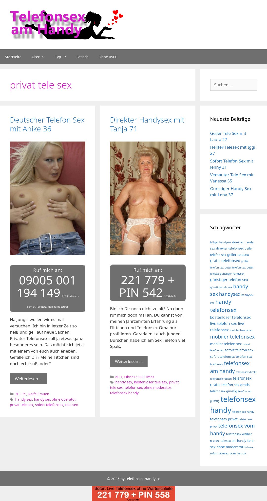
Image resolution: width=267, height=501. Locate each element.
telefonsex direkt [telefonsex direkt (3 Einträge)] (246, 372)
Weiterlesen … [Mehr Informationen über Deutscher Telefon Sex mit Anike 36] (28, 378)
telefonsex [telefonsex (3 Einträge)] (216, 364)
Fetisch (82, 56)
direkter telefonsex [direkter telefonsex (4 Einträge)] (230, 248)
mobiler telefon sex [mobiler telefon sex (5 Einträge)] (226, 343)
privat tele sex (21, 404)
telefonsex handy (124, 393)
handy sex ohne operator (55, 399)
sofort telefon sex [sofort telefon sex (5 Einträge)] (239, 350)
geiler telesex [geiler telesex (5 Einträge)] (238, 254)
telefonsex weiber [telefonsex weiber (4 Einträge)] (239, 434)
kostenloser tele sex (150, 382)
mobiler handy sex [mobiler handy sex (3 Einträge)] (241, 330)
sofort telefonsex (49, 404)
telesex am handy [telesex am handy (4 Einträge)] (233, 441)
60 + (118, 377)
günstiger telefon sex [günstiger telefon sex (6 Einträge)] (229, 279)
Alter (40, 56)
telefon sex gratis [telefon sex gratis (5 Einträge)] (235, 384)
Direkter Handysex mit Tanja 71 (147, 124)
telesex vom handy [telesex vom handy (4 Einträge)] (232, 453)
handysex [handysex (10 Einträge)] (229, 294)
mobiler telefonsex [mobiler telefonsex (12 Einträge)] (232, 336)
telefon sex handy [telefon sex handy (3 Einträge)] (243, 411)
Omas (149, 377)
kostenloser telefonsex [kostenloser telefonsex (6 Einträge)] (230, 317)
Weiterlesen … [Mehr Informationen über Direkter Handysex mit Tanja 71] (129, 361)
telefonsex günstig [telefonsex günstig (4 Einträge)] (223, 391)
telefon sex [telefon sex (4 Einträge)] (244, 357)
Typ (63, 56)
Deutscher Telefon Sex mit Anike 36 (47, 124)
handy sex (23, 399)
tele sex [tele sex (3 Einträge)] (215, 441)
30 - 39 (20, 394)
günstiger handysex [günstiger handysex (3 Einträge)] (232, 273)
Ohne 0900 (107, 56)
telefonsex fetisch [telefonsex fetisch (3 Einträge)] (221, 378)
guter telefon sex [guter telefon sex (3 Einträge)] (235, 267)
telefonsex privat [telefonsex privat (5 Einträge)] (224, 419)
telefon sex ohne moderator (148, 387)
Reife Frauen (38, 394)
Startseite (13, 56)
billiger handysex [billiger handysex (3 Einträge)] (220, 242)
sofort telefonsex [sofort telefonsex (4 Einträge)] (222, 357)
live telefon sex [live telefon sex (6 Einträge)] (223, 323)
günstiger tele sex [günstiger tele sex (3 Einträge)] (221, 287)
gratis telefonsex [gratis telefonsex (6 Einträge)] (225, 260)
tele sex (71, 404)
